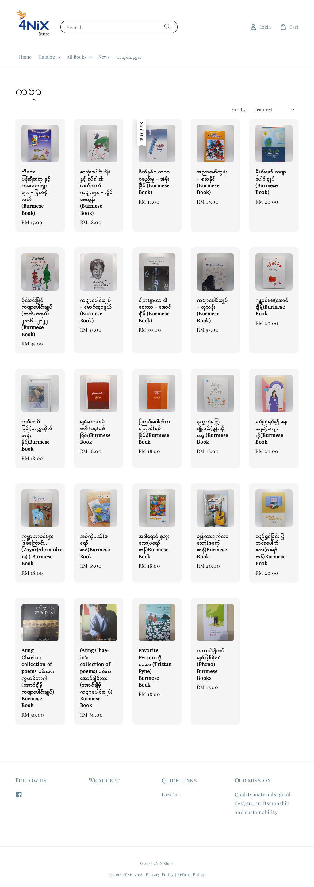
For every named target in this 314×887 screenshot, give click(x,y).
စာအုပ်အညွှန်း (129, 57)
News (103, 57)
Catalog (47, 57)
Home (25, 57)
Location (171, 795)
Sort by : (239, 109)
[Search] (167, 27)
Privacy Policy (160, 874)
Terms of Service (125, 874)
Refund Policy (191, 874)
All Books (76, 57)
